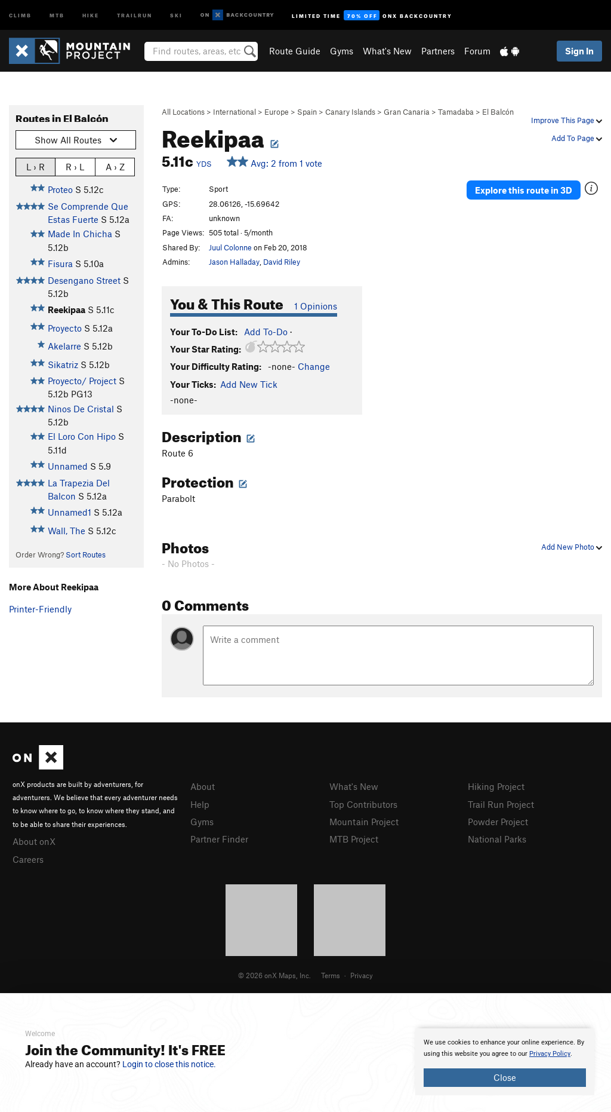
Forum (477, 50)
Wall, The (66, 530)
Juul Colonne (230, 247)
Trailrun (134, 15)
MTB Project (353, 839)
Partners (438, 50)
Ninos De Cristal (81, 408)
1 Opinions (315, 306)
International (234, 112)
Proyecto (65, 328)
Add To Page (576, 138)
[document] (505, 1062)
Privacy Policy (549, 1054)
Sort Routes (86, 554)
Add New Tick (248, 384)
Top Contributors (363, 804)
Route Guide (294, 50)
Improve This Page (566, 120)
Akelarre (64, 346)
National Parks (497, 839)
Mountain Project (364, 821)
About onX (34, 841)
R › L (75, 166)
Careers (28, 859)
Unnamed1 (69, 512)
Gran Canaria (407, 112)
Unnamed (68, 466)
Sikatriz (63, 364)
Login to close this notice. (169, 1064)
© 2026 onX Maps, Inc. (274, 975)
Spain (307, 112)
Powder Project (498, 821)
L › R (35, 166)
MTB (57, 15)
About (202, 786)
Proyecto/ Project (82, 380)
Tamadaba (456, 112)
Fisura (60, 263)
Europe (276, 112)
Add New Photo (571, 547)
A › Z (115, 166)
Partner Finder (219, 839)
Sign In (579, 50)
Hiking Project (496, 786)
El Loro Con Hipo (82, 436)
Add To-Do (266, 331)
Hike (90, 15)
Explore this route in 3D (523, 190)
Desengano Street (84, 280)
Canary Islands (350, 112)
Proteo (60, 189)
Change (314, 366)
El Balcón (498, 112)
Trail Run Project (501, 804)
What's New (387, 50)
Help (199, 804)
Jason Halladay (234, 261)
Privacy (361, 975)
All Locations (183, 112)
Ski (176, 15)
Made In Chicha (80, 233)
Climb (20, 15)
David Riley (281, 261)
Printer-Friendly (40, 609)
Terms (330, 975)
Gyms (341, 50)
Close (504, 1077)
